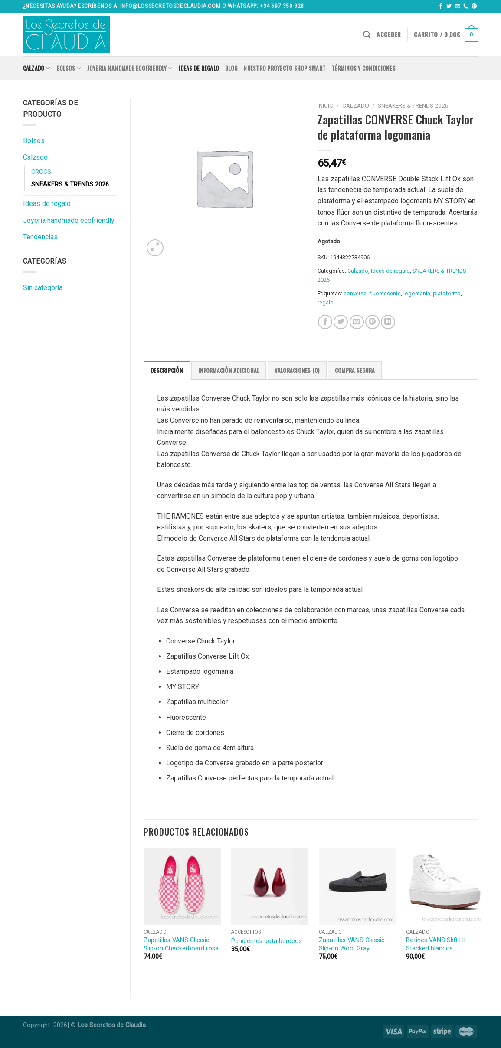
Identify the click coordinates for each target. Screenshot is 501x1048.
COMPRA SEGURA (355, 370)
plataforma (447, 293)
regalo (326, 302)
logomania (416, 293)
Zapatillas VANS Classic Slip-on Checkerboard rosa (181, 944)
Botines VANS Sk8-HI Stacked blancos (435, 944)
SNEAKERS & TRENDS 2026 (70, 184)
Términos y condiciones (363, 68)
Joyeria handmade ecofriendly (130, 68)
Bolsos (68, 68)
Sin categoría (42, 288)
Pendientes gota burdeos (266, 941)
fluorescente (385, 293)
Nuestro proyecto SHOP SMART (284, 68)
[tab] (167, 370)
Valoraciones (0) (297, 370)
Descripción (167, 370)
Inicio (326, 105)
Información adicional (228, 370)
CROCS (41, 172)
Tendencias (40, 237)
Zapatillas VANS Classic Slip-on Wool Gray (352, 944)
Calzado (36, 68)
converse (355, 293)
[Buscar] (366, 35)
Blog (231, 68)
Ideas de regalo (198, 68)
